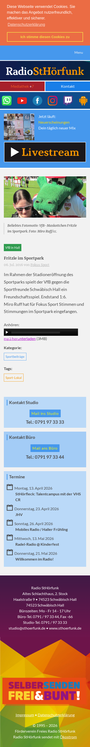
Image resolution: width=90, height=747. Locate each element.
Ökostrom (68, 736)
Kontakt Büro (22, 436)
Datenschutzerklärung (56, 714)
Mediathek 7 (22, 85)
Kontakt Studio (23, 401)
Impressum (25, 714)
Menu (78, 52)
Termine (17, 476)
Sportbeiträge (15, 356)
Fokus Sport (39, 264)
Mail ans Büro (45, 447)
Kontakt (68, 85)
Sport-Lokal (14, 377)
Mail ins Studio (45, 412)
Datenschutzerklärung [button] (26, 25)
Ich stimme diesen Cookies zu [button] (45, 37)
